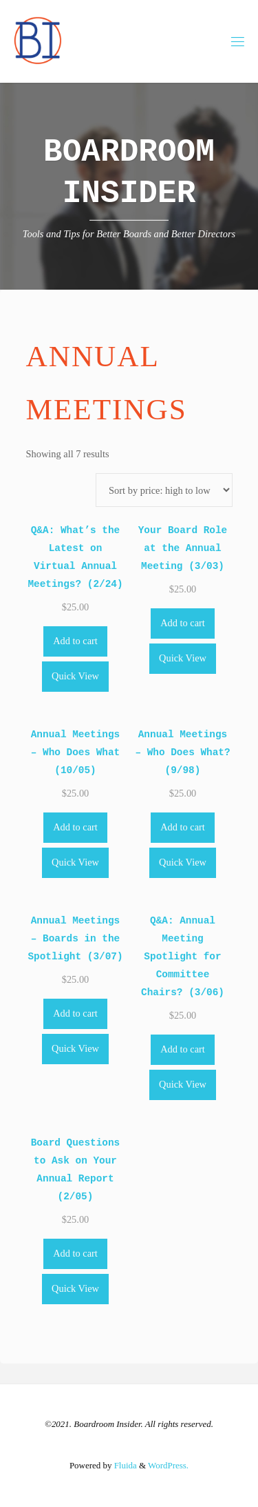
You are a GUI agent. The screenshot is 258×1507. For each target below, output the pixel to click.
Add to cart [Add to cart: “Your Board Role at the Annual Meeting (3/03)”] (182, 622)
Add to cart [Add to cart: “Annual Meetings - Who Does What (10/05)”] (75, 826)
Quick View (75, 675)
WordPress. (168, 1465)
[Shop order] (164, 490)
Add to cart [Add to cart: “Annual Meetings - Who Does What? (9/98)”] (182, 826)
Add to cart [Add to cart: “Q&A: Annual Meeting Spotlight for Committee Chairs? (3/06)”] (182, 1049)
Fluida (123, 1465)
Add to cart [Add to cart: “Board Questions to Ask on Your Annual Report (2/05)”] (75, 1253)
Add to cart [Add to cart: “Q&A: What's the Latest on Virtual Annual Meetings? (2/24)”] (75, 640)
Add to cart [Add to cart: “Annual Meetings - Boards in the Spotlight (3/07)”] (75, 1013)
